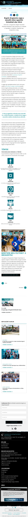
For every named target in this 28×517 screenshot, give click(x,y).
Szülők (2, 474)
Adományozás (4, 445)
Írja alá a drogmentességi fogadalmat (9, 476)
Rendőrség (3, 472)
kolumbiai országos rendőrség (12, 86)
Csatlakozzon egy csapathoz (7, 479)
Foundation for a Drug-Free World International (12, 435)
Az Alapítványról (5, 444)
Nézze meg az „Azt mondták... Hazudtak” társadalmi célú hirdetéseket (13, 458)
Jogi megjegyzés (16, 514)
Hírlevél (10, 8)
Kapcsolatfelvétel (5, 447)
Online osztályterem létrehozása (8, 478)
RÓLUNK (3, 442)
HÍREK (3, 485)
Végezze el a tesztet (5, 463)
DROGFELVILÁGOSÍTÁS (7, 451)
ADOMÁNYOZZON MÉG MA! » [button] (11, 275)
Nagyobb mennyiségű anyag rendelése (10, 481)
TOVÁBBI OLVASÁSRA (6, 312)
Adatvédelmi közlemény (7, 512)
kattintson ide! (12, 495)
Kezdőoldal (4, 8)
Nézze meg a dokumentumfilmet (11, 455)
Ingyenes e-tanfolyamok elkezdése (9, 461)
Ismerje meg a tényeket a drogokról (9, 453)
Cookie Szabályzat (16, 512)
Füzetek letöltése (5, 465)
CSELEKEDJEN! (5, 468)
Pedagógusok (4, 470)
